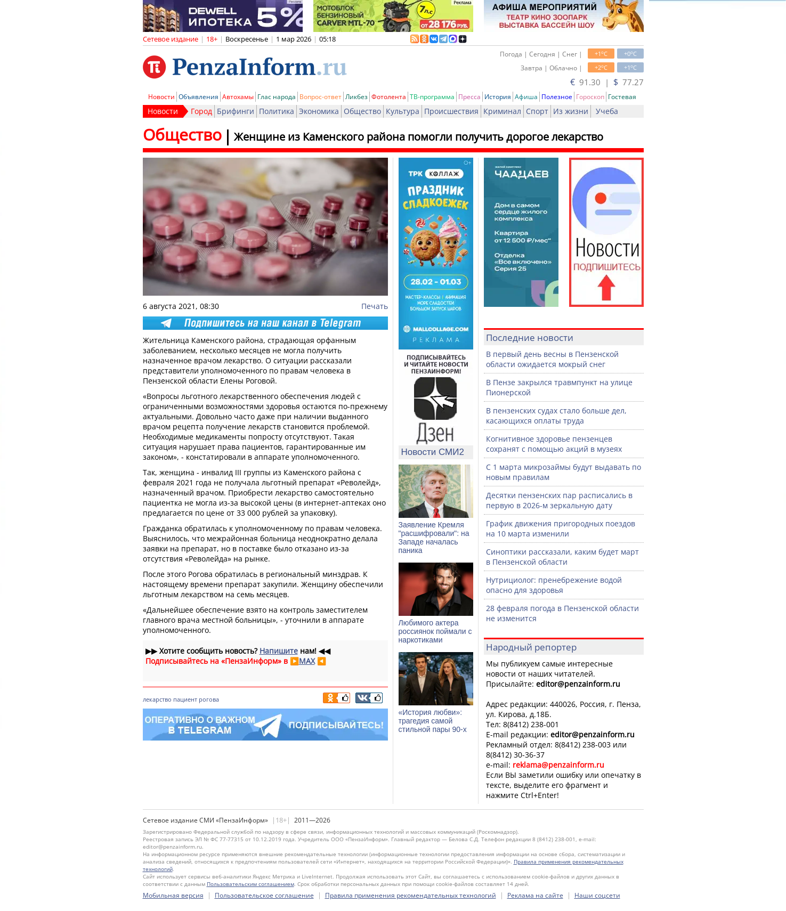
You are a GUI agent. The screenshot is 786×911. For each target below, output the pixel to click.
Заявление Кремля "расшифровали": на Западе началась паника (434, 537)
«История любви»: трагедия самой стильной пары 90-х (433, 721)
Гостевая (622, 96)
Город (201, 111)
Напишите (279, 651)
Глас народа (276, 96)
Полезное (556, 96)
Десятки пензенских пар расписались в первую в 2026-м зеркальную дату (559, 500)
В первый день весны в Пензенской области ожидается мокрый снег (552, 359)
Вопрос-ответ (320, 96)
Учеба (607, 111)
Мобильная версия (173, 895)
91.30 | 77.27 (607, 82)
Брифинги (235, 111)
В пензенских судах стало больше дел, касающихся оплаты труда (556, 415)
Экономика (319, 111)
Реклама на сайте (535, 895)
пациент (185, 699)
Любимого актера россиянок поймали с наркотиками (435, 631)
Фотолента (388, 96)
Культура (402, 111)
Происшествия (451, 111)
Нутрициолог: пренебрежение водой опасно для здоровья (554, 585)
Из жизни (570, 111)
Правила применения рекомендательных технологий (410, 895)
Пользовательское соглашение (264, 895)
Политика (276, 111)
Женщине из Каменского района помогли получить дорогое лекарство (418, 136)
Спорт (537, 111)
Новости (161, 96)
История (497, 96)
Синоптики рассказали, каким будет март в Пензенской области (562, 557)
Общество (362, 111)
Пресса (469, 96)
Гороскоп (590, 96)
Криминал (502, 111)
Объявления (198, 96)
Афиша (526, 96)
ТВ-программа (432, 96)
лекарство (157, 699)
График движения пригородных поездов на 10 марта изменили (560, 528)
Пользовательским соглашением (250, 884)
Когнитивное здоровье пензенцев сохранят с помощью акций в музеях (554, 444)
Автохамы (238, 96)
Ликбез (356, 96)
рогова (209, 699)
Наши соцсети (597, 895)
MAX (307, 661)
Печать (374, 306)
